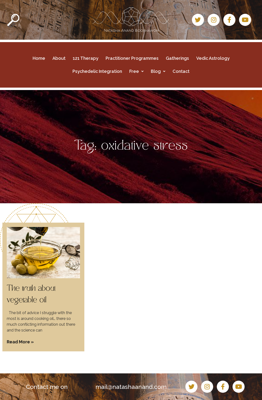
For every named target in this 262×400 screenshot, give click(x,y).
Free (136, 71)
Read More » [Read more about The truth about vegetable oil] (20, 341)
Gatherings (177, 58)
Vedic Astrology (213, 58)
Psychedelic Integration (97, 71)
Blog (158, 71)
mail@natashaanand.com (131, 386)
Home (39, 58)
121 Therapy (85, 58)
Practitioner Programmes (132, 58)
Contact (181, 71)
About (59, 58)
